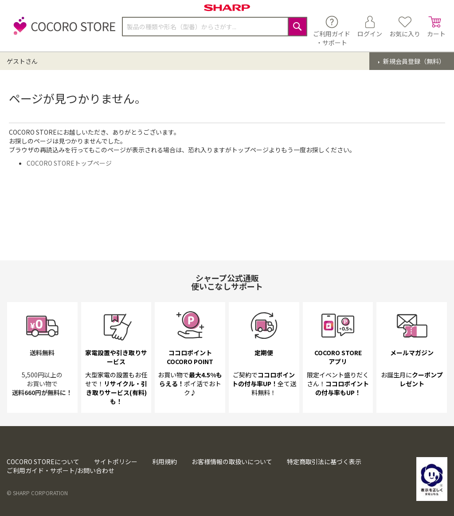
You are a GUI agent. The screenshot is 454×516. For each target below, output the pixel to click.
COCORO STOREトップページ (69, 163)
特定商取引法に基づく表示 (324, 461)
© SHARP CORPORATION (37, 493)
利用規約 (164, 461)
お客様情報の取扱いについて (232, 461)
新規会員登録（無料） (413, 61)
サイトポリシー (115, 461)
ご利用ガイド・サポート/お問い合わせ (60, 470)
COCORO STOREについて (43, 461)
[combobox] (214, 26)
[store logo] (62, 31)
